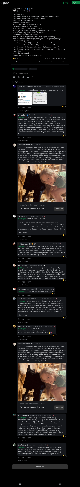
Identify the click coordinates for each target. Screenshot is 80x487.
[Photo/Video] (14, 77)
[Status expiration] (33, 77)
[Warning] (28, 77)
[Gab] (6, 3)
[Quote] (51, 61)
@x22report (22, 90)
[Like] (17, 61)
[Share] (63, 61)
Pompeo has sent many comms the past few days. (40, 90)
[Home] (20, 484)
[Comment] (28, 61)
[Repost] (40, 61)
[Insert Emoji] (19, 77)
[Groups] (60, 484)
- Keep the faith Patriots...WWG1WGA (36, 299)
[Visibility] (23, 77)
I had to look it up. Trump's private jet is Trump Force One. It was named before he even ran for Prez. (35, 338)
